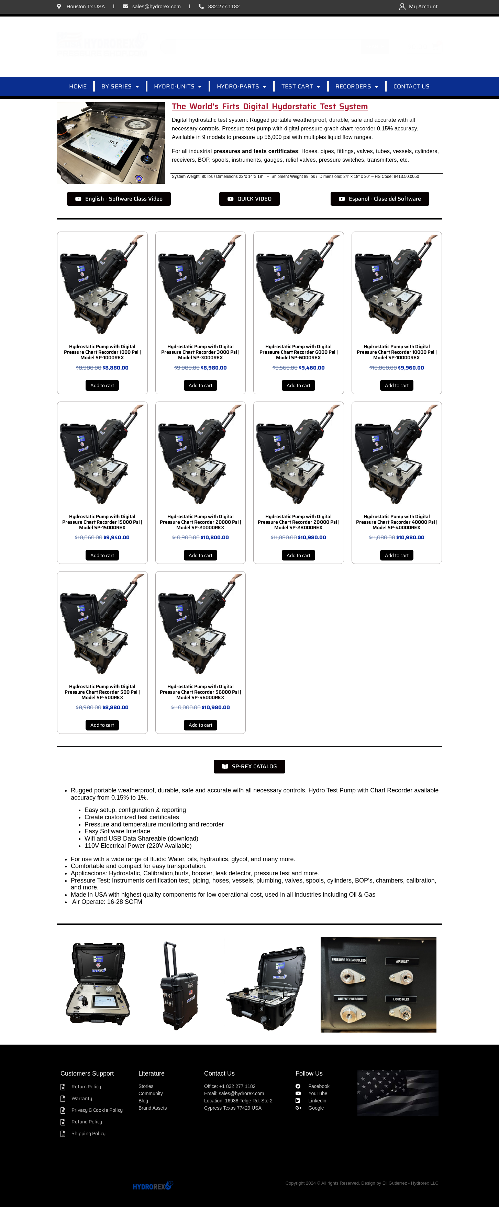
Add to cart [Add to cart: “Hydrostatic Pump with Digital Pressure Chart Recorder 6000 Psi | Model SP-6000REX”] (298, 385)
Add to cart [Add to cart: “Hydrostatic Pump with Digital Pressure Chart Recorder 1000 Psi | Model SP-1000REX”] (102, 385)
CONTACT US (411, 86)
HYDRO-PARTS (242, 86)
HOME (78, 86)
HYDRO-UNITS (178, 86)
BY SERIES (120, 86)
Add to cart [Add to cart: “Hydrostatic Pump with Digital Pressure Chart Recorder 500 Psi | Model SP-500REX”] (102, 725)
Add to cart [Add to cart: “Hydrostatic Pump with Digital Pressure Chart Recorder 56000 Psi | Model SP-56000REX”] (200, 725)
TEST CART (301, 86)
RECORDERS (357, 86)
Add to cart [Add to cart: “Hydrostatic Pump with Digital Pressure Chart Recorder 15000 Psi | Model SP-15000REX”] (102, 555)
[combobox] (260, 46)
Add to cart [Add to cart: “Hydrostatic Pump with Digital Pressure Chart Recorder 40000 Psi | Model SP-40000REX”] (397, 555)
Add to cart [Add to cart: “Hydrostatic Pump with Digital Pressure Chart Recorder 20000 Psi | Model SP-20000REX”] (200, 555)
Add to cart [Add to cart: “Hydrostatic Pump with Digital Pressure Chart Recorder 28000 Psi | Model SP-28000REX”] (298, 555)
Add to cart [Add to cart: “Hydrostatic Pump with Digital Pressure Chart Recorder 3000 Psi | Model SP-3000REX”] (200, 385)
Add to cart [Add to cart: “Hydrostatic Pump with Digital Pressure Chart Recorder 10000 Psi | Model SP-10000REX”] (397, 385)
